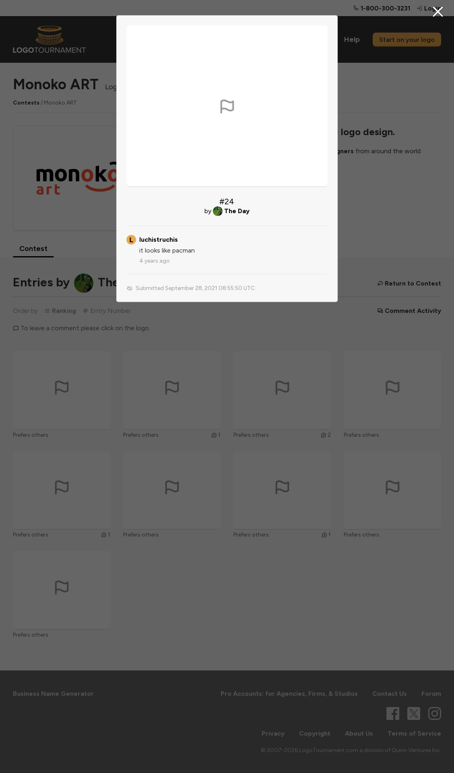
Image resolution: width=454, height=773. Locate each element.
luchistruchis (158, 239)
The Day (237, 211)
